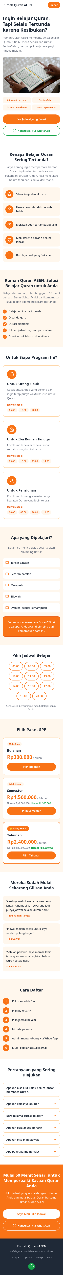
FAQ (49, 1257)
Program (16, 1257)
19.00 (23, 696)
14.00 (15, 686)
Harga (39, 1257)
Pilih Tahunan (31, 855)
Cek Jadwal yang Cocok (31, 119)
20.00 (39, 696)
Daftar (54, 4)
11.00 (31, 676)
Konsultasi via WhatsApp (31, 131)
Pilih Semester (31, 811)
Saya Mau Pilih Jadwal (31, 1214)
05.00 (15, 666)
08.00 (31, 666)
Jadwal (28, 1257)
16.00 (31, 686)
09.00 (47, 666)
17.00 (47, 686)
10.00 (15, 676)
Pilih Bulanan (31, 767)
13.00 (47, 676)
